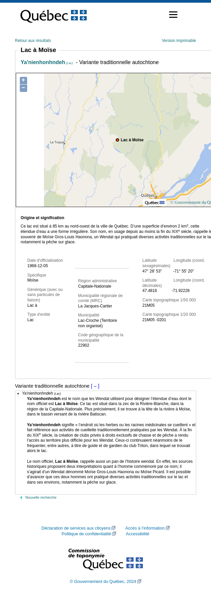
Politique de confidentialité (86, 534)
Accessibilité (137, 534)
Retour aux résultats (33, 40)
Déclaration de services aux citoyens (75, 528)
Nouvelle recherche (41, 497)
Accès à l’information (144, 528)
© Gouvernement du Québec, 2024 (103, 581)
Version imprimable (179, 40)
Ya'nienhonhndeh (47, 62)
